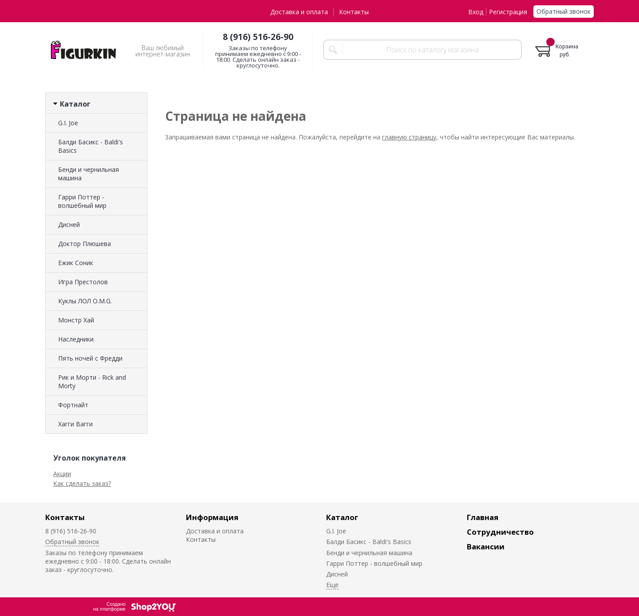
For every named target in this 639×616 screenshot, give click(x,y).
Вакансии (486, 546)
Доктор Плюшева (84, 243)
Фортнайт (73, 405)
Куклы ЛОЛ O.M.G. (85, 301)
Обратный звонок (563, 11)
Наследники (76, 339)
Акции (62, 473)
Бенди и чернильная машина (88, 173)
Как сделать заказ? (82, 483)
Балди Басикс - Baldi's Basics (90, 146)
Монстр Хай (76, 320)
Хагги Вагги (75, 424)
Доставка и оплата (299, 12)
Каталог (342, 517)
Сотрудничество (500, 532)
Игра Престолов (83, 282)
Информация (212, 517)
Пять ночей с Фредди (90, 358)
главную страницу (409, 137)
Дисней (69, 224)
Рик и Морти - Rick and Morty (92, 381)
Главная (482, 517)
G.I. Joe (68, 123)
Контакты (354, 12)
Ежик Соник (75, 262)
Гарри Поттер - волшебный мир (82, 201)
